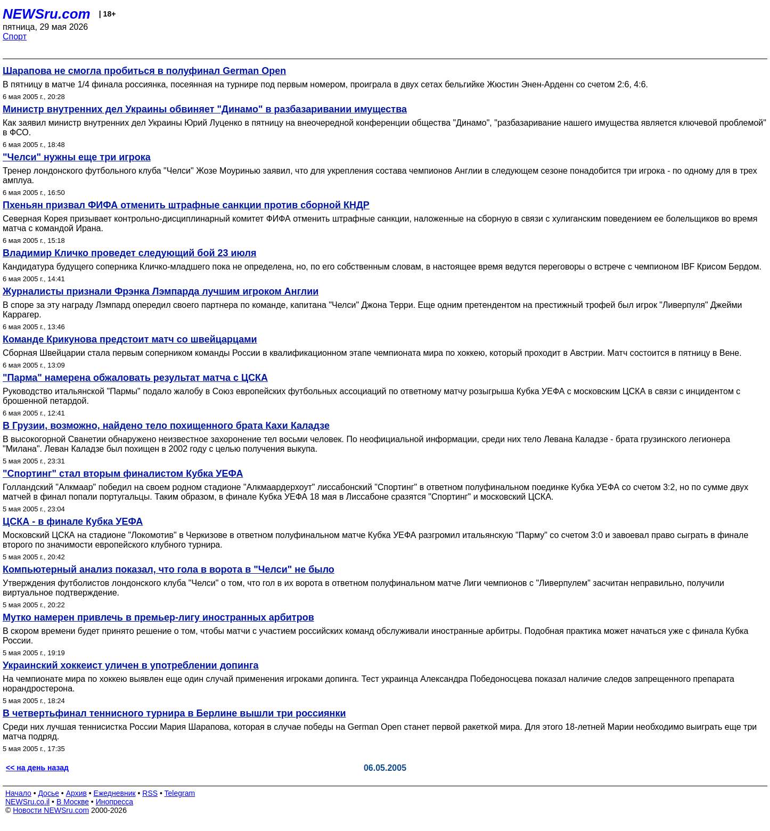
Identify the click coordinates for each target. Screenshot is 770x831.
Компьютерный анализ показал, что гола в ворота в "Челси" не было (168, 569)
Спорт (15, 36)
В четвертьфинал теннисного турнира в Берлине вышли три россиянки (174, 713)
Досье (48, 793)
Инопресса (115, 801)
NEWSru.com (47, 14)
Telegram (180, 793)
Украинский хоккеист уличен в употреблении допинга (130, 665)
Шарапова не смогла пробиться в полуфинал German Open (144, 71)
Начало (18, 793)
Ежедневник (115, 793)
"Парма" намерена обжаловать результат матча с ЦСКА (135, 377)
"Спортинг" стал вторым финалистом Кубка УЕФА (123, 473)
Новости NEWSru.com (51, 810)
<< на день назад (37, 767)
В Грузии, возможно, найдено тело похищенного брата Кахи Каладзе (166, 425)
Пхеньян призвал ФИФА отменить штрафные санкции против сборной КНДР (186, 205)
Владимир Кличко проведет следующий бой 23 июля (129, 253)
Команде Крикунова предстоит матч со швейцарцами (130, 339)
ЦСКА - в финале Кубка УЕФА (73, 521)
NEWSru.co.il (27, 801)
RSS (150, 793)
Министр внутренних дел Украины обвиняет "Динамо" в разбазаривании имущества (205, 109)
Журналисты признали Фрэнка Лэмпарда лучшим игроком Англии (160, 291)
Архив (76, 793)
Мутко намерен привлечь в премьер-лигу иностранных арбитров (158, 617)
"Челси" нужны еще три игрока (77, 157)
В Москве (72, 801)
